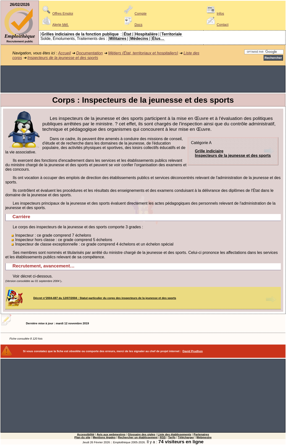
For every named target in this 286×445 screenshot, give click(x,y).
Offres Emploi (56, 14)
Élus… (158, 38)
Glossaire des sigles (141, 434)
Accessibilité (85, 434)
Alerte (54, 25)
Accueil (64, 53)
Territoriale (171, 34)
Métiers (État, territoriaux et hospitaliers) (143, 53)
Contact (217, 25)
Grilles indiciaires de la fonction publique (80, 34)
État (127, 34)
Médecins (139, 38)
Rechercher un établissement (138, 437)
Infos (214, 14)
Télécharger (186, 437)
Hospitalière (146, 34)
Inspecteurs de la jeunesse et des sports (62, 58)
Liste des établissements (174, 434)
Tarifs (172, 437)
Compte (135, 14)
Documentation (89, 53)
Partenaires (201, 434)
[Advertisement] (143, 79)
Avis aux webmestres (111, 434)
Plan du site (83, 437)
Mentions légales (104, 437)
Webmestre (204, 437)
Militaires (117, 38)
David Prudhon (193, 351)
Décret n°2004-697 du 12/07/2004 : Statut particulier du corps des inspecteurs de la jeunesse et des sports (104, 298)
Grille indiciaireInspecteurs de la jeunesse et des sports (233, 153)
